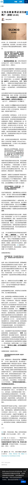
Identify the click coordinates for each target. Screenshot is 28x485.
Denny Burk (7, 462)
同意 (23, 481)
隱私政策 (21, 479)
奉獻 (15, 1)
